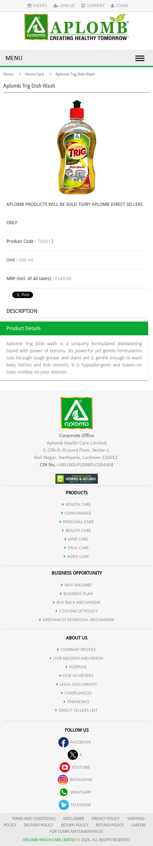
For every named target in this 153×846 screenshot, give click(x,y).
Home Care (34, 74)
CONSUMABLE (76, 513)
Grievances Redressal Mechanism (76, 619)
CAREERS (138, 825)
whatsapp (75, 792)
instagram (75, 779)
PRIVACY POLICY (106, 818)
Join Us (64, 5)
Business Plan (76, 593)
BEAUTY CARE (76, 530)
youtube (75, 767)
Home (8, 74)
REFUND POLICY (109, 825)
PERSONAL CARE (77, 521)
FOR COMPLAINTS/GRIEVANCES (76, 831)
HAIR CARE (76, 539)
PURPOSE (76, 667)
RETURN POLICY (74, 825)
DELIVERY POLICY (38, 825)
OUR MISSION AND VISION (76, 658)
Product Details (23, 328)
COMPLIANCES (76, 693)
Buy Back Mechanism (76, 602)
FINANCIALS (76, 701)
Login (119, 5)
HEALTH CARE (76, 504)
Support (93, 5)
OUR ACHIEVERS (76, 675)
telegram (75, 804)
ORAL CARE (76, 547)
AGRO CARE (76, 556)
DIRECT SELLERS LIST (76, 710)
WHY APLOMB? (76, 585)
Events (37, 5)
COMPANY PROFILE (76, 649)
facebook (74, 742)
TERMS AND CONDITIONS (33, 818)
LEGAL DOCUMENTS (76, 684)
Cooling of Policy (77, 611)
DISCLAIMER (73, 818)
